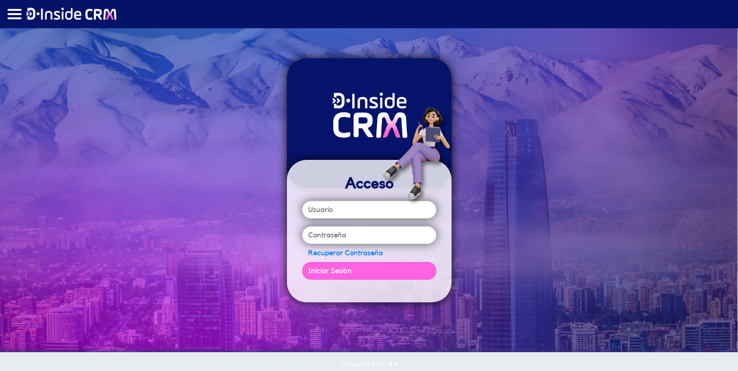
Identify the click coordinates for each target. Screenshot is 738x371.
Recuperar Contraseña (345, 253)
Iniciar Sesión (330, 271)
